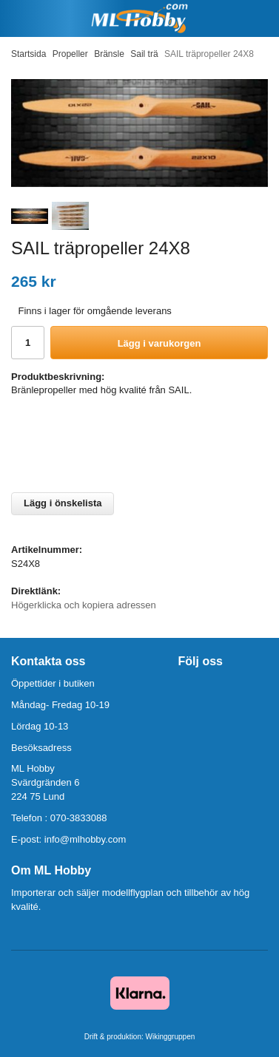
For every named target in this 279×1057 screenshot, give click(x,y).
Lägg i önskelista (62, 503)
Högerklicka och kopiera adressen (83, 605)
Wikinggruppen (170, 1037)
